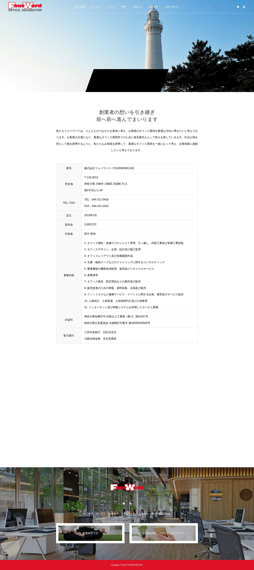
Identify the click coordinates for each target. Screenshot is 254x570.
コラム (110, 6)
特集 (123, 6)
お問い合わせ (172, 6)
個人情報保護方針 (161, 513)
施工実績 (80, 6)
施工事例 (88, 513)
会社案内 (153, 6)
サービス (96, 6)
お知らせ (137, 6)
